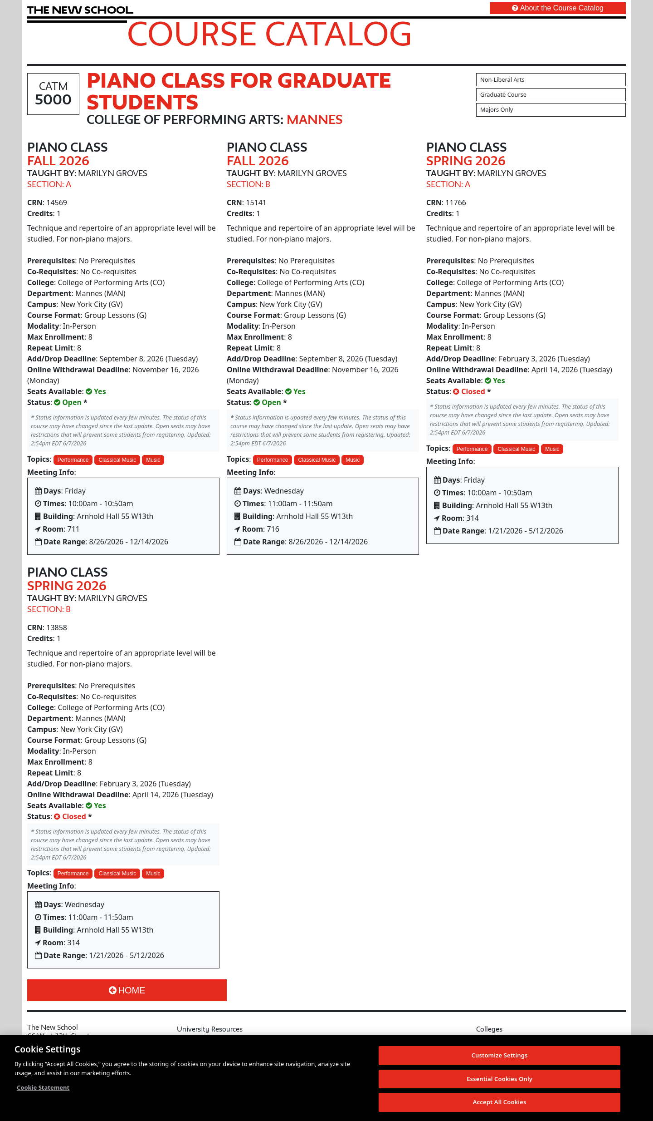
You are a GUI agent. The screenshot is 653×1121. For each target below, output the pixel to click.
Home (127, 990)
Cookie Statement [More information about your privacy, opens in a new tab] (43, 1087)
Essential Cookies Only (499, 1079)
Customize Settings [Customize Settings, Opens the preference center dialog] (500, 1055)
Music (153, 460)
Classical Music (117, 460)
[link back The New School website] (80, 9)
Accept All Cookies (499, 1102)
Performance (73, 460)
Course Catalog (269, 33)
